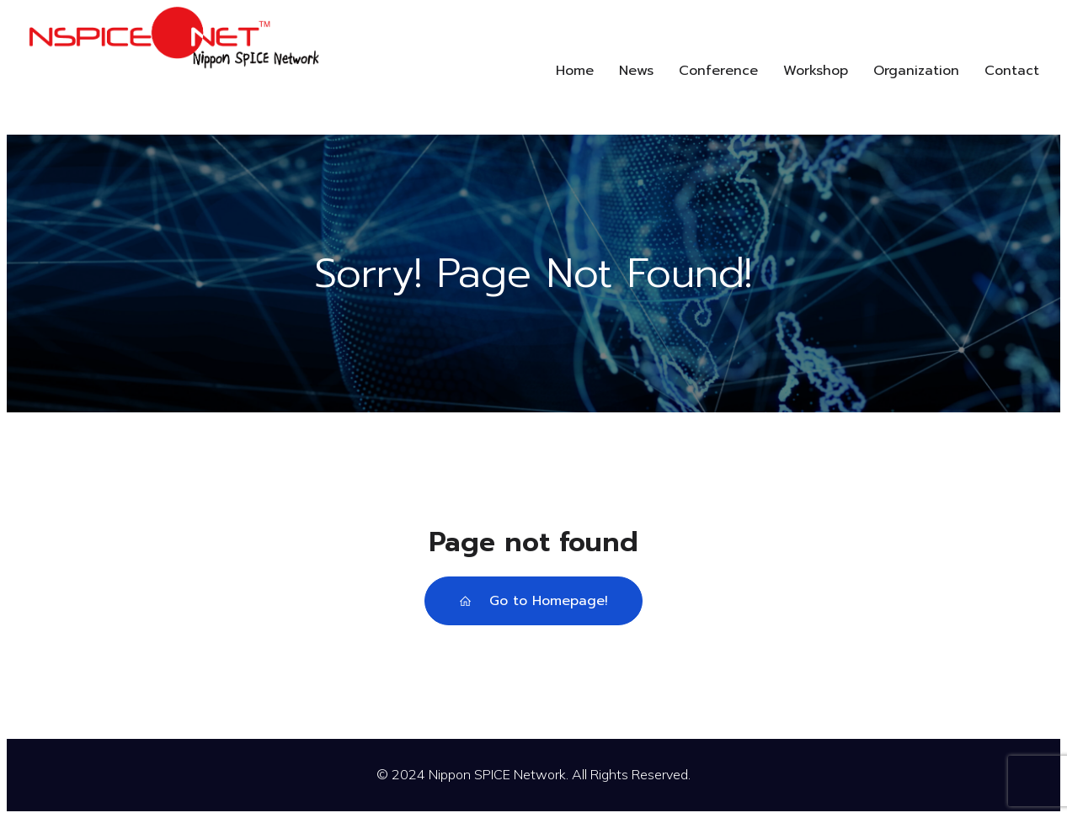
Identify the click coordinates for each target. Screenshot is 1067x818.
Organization (916, 71)
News (636, 71)
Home (575, 71)
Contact (1011, 71)
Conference (718, 71)
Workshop (815, 71)
